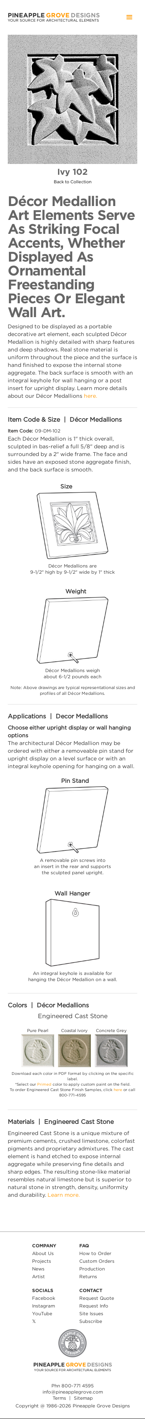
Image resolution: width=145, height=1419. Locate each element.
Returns (88, 1276)
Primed (44, 1084)
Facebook (43, 1298)
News (38, 1268)
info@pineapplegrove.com (73, 1391)
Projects (41, 1261)
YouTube (42, 1313)
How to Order (95, 1253)
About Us (43, 1253)
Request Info (93, 1305)
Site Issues (91, 1313)
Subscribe (90, 1321)
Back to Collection (73, 182)
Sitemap (83, 1397)
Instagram (43, 1305)
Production (92, 1268)
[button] (129, 17)
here (118, 1090)
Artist (38, 1276)
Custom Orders (96, 1261)
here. (90, 396)
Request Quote (96, 1298)
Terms (59, 1397)
